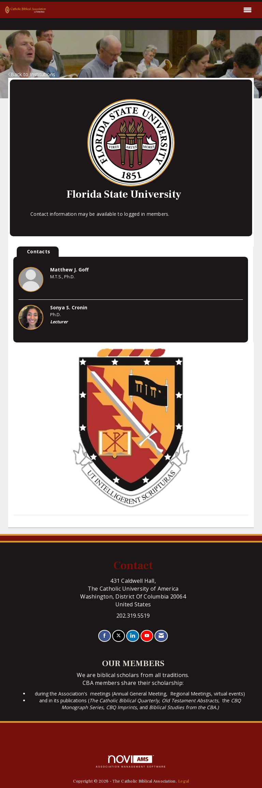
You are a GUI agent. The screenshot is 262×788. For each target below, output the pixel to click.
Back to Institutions (31, 74)
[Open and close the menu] (151, 10)
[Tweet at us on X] (118, 636)
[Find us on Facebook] (104, 636)
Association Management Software (131, 761)
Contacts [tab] (38, 251)
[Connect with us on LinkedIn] (132, 636)
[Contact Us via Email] (161, 636)
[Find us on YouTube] (147, 636)
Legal (183, 781)
